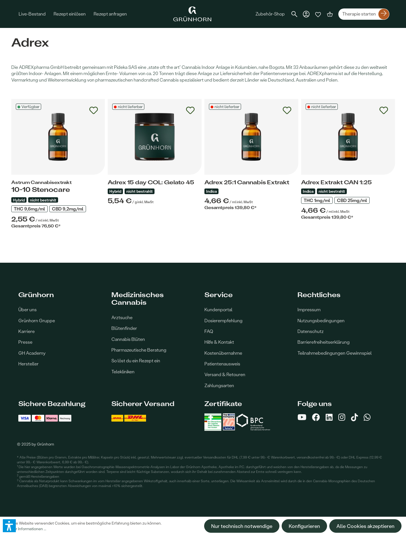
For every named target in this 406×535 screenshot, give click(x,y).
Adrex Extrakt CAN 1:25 (336, 182)
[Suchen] (294, 14)
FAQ (208, 331)
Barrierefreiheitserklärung (323, 342)
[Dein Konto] (306, 14)
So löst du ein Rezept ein (135, 360)
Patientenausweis (222, 364)
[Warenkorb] (330, 14)
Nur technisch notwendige (241, 526)
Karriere (26, 331)
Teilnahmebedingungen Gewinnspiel (334, 353)
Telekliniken (122, 371)
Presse (25, 342)
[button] (9, 525)
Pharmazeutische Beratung (138, 350)
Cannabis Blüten (128, 339)
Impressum (309, 309)
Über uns (27, 309)
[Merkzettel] (318, 14)
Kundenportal (218, 309)
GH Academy (32, 353)
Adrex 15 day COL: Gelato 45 (151, 182)
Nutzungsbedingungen (321, 320)
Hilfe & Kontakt (219, 342)
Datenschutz (310, 331)
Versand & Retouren (224, 374)
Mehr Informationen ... (27, 528)
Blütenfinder (124, 328)
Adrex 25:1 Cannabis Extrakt (246, 182)
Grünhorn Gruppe (36, 320)
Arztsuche (122, 317)
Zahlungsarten (219, 385)
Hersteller (28, 364)
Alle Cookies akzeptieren (365, 526)
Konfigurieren (304, 526)
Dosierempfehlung (223, 320)
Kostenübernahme (223, 353)
